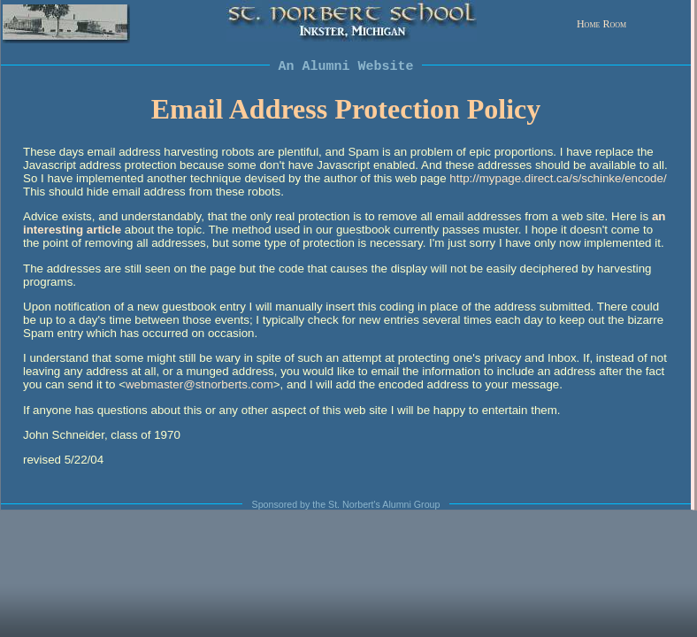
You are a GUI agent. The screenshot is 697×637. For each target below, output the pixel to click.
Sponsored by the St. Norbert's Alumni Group (346, 504)
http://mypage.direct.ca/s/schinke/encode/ (557, 178)
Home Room (601, 24)
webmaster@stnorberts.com (199, 384)
